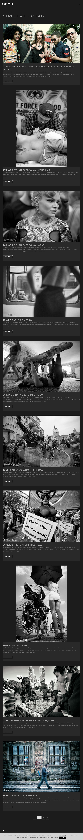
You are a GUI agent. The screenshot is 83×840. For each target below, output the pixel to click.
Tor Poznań (19, 645)
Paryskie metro (22, 320)
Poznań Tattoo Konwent (28, 245)
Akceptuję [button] (62, 837)
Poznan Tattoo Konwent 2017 (31, 170)
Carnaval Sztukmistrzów (27, 395)
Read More (8, 81)
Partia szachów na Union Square (32, 720)
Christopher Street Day (26, 545)
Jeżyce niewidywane (24, 795)
